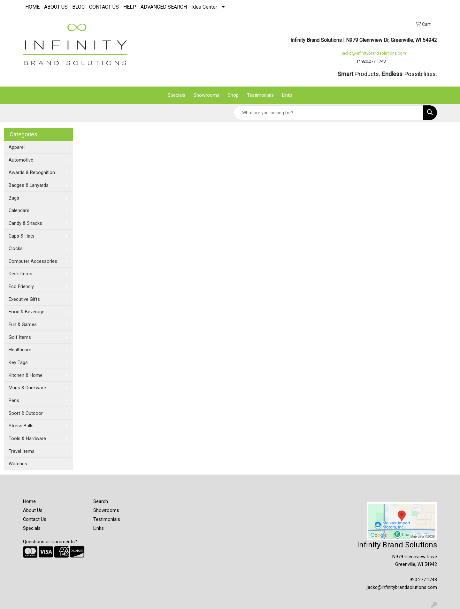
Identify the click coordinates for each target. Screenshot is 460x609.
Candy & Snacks (25, 223)
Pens (14, 400)
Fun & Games (23, 324)
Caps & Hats (21, 236)
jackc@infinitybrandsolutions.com (374, 53)
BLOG (78, 7)
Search (100, 501)
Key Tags (18, 362)
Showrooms (206, 95)
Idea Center (204, 7)
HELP (129, 7)
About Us (32, 510)
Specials (176, 95)
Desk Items (20, 274)
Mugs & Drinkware (27, 388)
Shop (233, 95)
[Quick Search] (329, 112)
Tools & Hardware (27, 438)
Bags (14, 198)
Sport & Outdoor (26, 413)
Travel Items (21, 451)
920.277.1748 (423, 579)
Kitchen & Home (25, 375)
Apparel (17, 147)
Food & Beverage (26, 312)
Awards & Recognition (32, 172)
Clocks (16, 248)
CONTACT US (104, 7)
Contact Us (34, 519)
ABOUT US (56, 7)
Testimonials (260, 95)
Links (287, 95)
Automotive (21, 160)
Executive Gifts (24, 299)
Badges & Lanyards (29, 185)
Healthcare (20, 350)
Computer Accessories (33, 261)
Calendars (19, 210)
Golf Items (20, 337)
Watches (18, 464)
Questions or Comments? (50, 541)
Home (29, 501)
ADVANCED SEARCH (164, 7)
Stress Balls (21, 426)
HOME (32, 7)
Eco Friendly (21, 286)
